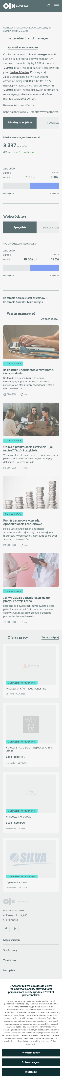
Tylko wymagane (31, 1062)
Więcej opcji (31, 1071)
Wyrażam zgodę (31, 1052)
